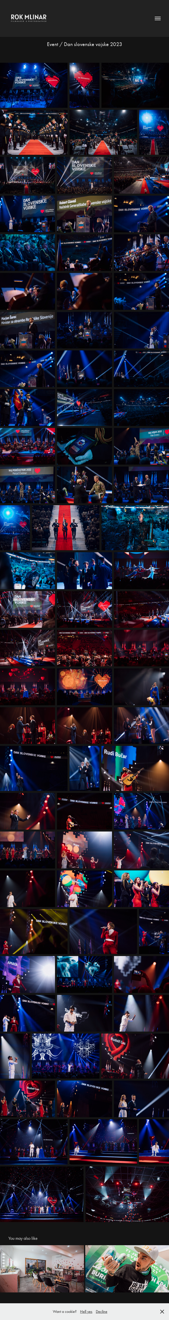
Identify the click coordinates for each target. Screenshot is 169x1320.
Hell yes (86, 1311)
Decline (101, 1311)
